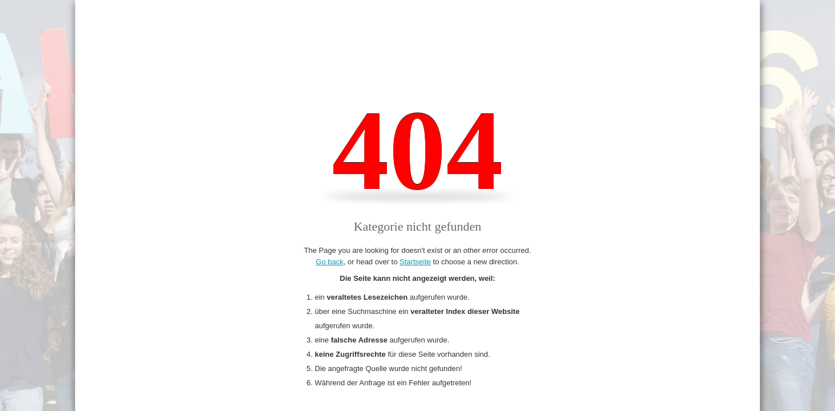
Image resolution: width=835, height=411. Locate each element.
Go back (329, 261)
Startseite (415, 261)
